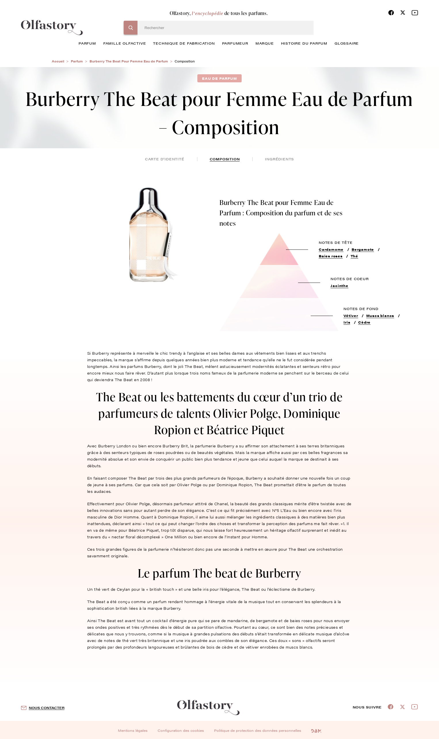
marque (264, 43)
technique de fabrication (184, 43)
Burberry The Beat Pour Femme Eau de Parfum (128, 61)
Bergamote (363, 249)
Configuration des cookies (181, 730)
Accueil (58, 61)
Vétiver (350, 315)
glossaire (347, 43)
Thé (354, 256)
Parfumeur (235, 43)
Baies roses (331, 256)
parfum (87, 43)
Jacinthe (339, 285)
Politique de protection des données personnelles (257, 730)
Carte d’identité (164, 159)
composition (225, 159)
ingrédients (279, 159)
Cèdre (364, 322)
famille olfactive (124, 43)
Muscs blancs (380, 315)
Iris (346, 322)
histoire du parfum (304, 43)
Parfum (77, 61)
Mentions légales (133, 730)
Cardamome (331, 249)
